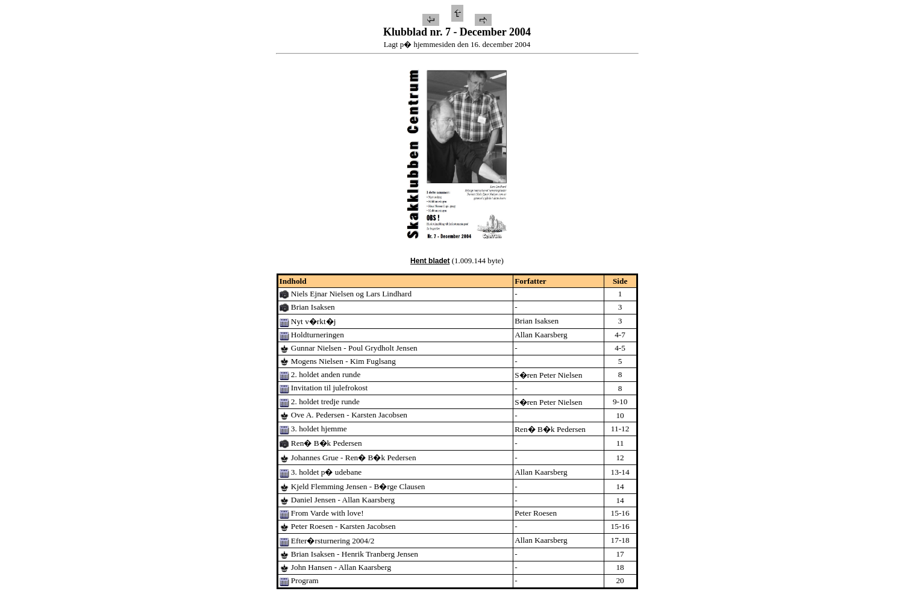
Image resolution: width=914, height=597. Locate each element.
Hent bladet (429, 261)
